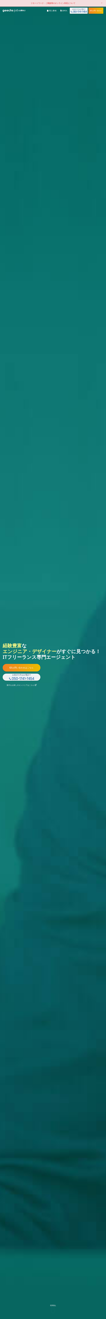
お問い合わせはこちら (26, 667)
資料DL (63, 10)
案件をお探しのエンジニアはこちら (26, 686)
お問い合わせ (96, 10)
